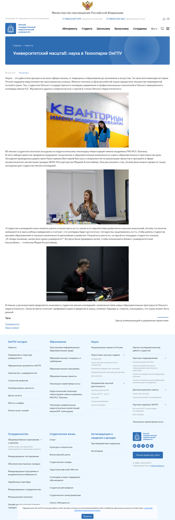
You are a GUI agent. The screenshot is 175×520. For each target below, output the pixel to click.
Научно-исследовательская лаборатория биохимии (148, 375)
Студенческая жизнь (63, 434)
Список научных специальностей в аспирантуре (104, 364)
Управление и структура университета (20, 356)
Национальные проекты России (107, 347)
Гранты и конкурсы (98, 405)
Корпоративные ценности (21, 388)
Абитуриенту (69, 28)
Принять (87, 516)
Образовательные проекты (63, 376)
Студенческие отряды (61, 462)
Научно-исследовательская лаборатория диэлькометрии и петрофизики (148, 381)
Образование (58, 341)
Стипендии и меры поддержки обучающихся (65, 479)
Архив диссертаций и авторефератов (147, 397)
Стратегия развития (18, 380)
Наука (95, 341)
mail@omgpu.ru (157, 466)
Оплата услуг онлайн (18, 410)
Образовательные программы (64, 368)
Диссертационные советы (146, 389)
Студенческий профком (61, 487)
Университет (12, 324)
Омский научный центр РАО (143, 362)
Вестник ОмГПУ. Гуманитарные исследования (145, 410)
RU (153, 28)
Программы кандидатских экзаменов (105, 369)
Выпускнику (122, 28)
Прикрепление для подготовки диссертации (108, 372)
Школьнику (103, 28)
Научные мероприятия (99, 401)
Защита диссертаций (141, 394)
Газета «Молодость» (60, 502)
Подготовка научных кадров (105, 355)
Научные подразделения (145, 358)
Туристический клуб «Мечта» (64, 469)
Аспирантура (96, 359)
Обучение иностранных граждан (24, 463)
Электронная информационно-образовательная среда (65, 349)
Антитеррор (97, 451)
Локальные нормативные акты (65, 383)
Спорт (53, 439)
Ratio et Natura (138, 415)
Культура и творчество (61, 447)
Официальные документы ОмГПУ (24, 365)
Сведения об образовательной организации (27, 18)
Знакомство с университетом (22, 373)
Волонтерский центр (60, 454)
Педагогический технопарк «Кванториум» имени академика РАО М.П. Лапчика (66, 394)
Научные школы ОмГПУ (100, 390)
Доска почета (15, 395)
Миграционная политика (20, 497)
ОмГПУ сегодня (17, 341)
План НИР (95, 398)
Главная (17, 45)
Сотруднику (140, 28)
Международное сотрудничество (24, 489)
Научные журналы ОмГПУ (145, 404)
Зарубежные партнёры (19, 482)
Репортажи (24, 73)
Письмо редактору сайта (148, 455)
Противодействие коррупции (105, 443)
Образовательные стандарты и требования (65, 359)
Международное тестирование (23, 456)
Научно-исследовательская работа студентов (146, 349)
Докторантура (96, 376)
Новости (12, 347)
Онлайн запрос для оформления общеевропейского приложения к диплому (24, 448)
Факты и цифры (16, 403)
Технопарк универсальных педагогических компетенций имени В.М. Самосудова (64, 408)
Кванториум (12, 327)
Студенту (87, 28)
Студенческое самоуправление (65, 495)
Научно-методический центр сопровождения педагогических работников (145, 368)
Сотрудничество (18, 434)
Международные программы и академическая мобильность (23, 473)
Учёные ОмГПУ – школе (100, 394)
